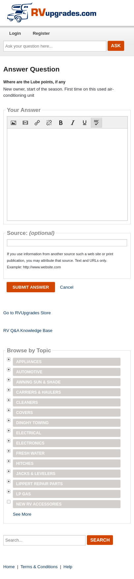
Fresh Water (30, 453)
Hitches (25, 463)
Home (9, 566)
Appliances (28, 362)
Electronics (30, 443)
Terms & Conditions (39, 566)
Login (15, 33)
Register (41, 33)
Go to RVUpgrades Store (27, 312)
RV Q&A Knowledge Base (27, 330)
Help (68, 566)
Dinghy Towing (32, 423)
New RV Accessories (39, 504)
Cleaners (27, 402)
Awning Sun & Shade (38, 382)
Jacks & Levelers (35, 473)
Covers (24, 412)
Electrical (28, 433)
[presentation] (13, 122)
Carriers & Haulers (38, 392)
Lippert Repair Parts (39, 484)
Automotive (29, 372)
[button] (13, 123)
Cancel (66, 287)
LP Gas (23, 494)
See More (22, 514)
